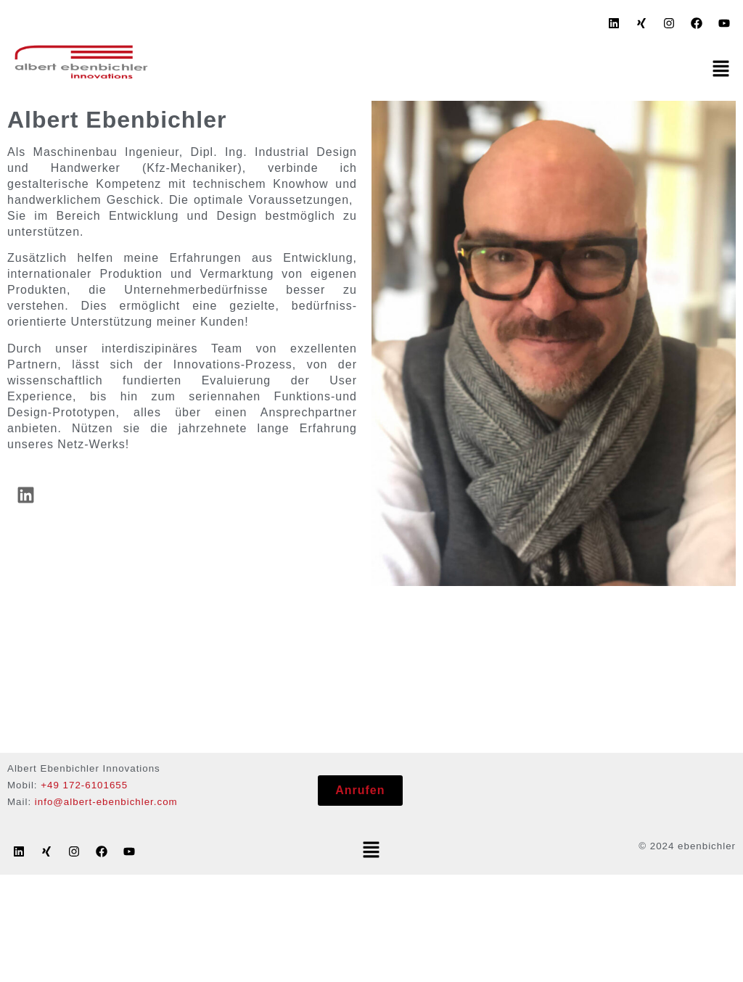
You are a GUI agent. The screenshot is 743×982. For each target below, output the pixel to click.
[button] (721, 70)
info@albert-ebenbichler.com (106, 801)
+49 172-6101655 (84, 785)
